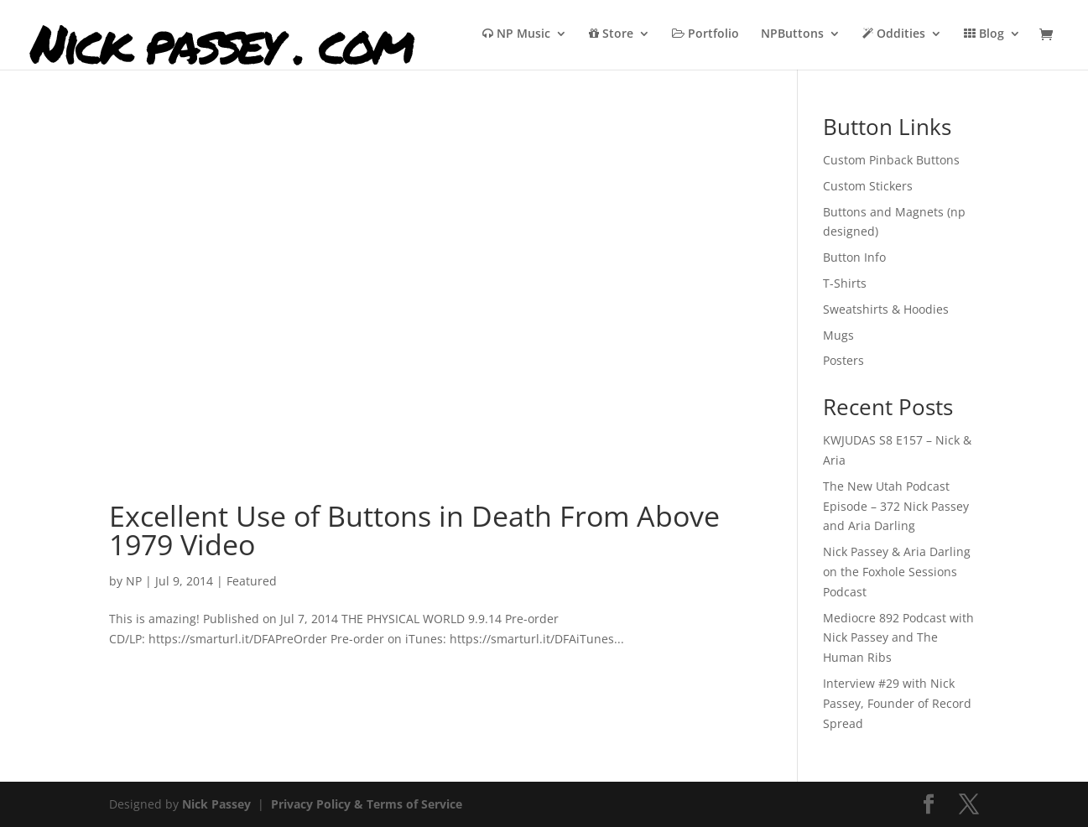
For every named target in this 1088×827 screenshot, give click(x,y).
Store (611, 34)
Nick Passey (216, 804)
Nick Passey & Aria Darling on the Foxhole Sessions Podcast (897, 572)
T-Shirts (845, 283)
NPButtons (792, 34)
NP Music (516, 34)
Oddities (893, 34)
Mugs (838, 335)
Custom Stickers (868, 186)
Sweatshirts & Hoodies (886, 309)
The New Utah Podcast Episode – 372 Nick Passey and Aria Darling (896, 506)
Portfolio (705, 34)
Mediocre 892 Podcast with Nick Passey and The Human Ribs (898, 638)
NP (134, 581)
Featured (251, 581)
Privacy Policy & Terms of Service (366, 804)
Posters (843, 360)
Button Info (854, 257)
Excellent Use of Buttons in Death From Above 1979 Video (414, 530)
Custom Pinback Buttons (891, 160)
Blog (984, 34)
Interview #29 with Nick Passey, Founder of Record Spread (897, 703)
